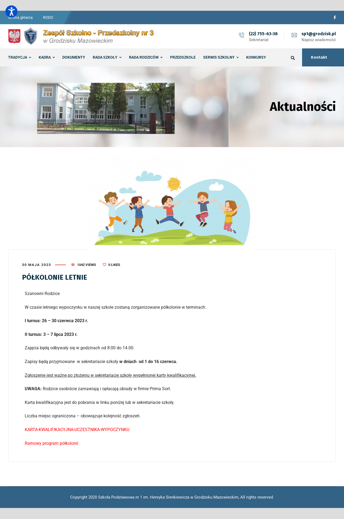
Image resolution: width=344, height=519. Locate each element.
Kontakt (319, 57)
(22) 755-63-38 (263, 33)
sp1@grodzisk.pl (319, 33)
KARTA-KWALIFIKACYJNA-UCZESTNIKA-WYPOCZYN (74, 429)
